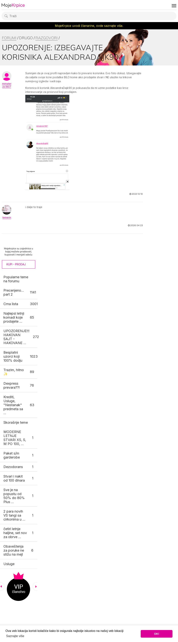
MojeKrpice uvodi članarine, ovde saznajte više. (89, 26)
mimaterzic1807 (6, 85)
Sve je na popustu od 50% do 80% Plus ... (14, 496)
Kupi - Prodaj (16, 264)
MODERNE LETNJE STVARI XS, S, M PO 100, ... (14, 438)
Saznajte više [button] (15, 636)
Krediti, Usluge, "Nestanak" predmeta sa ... (13, 405)
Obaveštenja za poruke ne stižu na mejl (13, 550)
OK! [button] (156, 633)
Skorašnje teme (15, 422)
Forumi (9, 37)
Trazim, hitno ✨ (13, 372)
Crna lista (10, 304)
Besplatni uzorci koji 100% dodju (12, 356)
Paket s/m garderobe (11, 455)
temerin (6, 217)
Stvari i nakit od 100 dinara (14, 478)
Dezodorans (13, 467)
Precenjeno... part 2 (13, 292)
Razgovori (46, 37)
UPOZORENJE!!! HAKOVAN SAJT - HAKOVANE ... (16, 337)
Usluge (8, 564)
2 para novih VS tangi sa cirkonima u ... (14, 515)
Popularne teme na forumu (15, 279)
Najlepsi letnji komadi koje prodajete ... (13, 317)
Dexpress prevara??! (11, 385)
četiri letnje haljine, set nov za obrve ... (15, 533)
